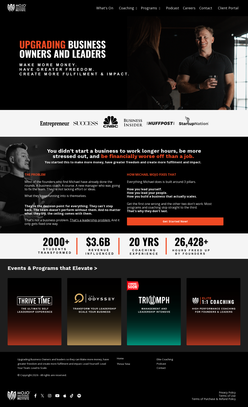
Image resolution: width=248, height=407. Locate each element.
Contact (205, 8)
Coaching (128, 8)
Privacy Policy (227, 392)
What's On (104, 8)
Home (120, 358)
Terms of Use (227, 395)
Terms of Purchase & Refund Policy (214, 399)
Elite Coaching (165, 359)
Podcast (172, 8)
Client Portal (228, 8)
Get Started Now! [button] (175, 221)
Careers (189, 8)
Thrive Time (123, 363)
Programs (150, 8)
